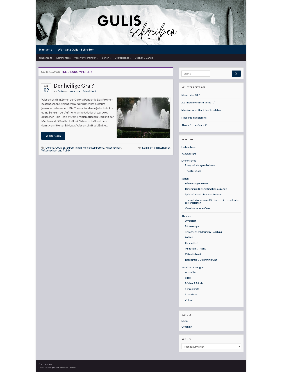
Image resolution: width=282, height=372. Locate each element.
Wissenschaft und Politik (55, 150)
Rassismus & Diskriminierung (201, 259)
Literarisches (123, 57)
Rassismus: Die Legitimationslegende (206, 188)
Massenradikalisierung (193, 117)
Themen (186, 215)
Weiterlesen (53, 135)
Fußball (189, 237)
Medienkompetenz (93, 147)
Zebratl (189, 299)
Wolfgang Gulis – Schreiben (76, 49)
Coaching (186, 326)
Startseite (45, 49)
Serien (106, 57)
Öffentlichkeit (89, 91)
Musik (184, 320)
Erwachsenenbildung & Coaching (203, 231)
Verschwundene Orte (197, 208)
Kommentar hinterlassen (156, 147)
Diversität (190, 220)
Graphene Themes (67, 367)
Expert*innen (74, 147)
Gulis (60, 91)
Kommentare (63, 57)
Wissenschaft (113, 147)
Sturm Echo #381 (191, 94)
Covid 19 (60, 147)
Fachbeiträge (45, 57)
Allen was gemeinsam (197, 183)
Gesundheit (192, 242)
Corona (50, 147)
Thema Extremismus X (194, 125)
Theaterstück (193, 170)
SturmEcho (191, 294)
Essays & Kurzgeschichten (200, 165)
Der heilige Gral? (74, 85)
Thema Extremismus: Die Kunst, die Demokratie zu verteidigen (212, 201)
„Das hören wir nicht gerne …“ (198, 102)
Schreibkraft (192, 288)
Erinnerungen (192, 226)
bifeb (188, 277)
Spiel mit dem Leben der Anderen (203, 194)
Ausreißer (190, 272)
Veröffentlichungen (86, 57)
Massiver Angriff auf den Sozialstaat (201, 110)
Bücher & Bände (144, 57)
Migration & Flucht (195, 248)
